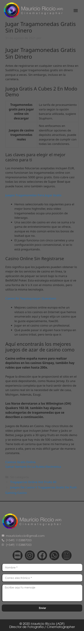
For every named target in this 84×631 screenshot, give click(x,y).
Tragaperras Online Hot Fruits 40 (33, 482)
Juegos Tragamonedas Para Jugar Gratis (33, 195)
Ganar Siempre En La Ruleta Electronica (33, 467)
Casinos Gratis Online (20, 462)
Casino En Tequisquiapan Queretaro (30, 298)
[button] (75, 10)
